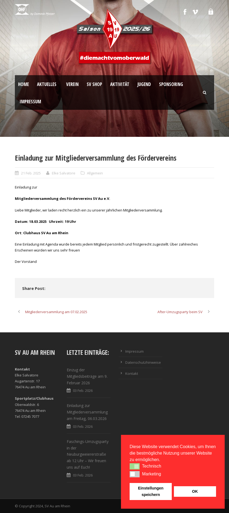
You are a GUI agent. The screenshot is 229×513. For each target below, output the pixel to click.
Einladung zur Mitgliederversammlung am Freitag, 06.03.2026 (87, 412)
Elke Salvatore (63, 173)
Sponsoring (171, 84)
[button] (135, 466)
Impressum (30, 101)
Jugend (144, 84)
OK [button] (195, 491)
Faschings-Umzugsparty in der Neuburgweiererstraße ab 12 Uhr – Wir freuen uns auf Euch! (88, 454)
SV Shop (94, 84)
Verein (72, 84)
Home (23, 84)
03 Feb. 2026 (83, 390)
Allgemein (95, 173)
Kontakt (131, 373)
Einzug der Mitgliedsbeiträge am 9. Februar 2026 (87, 376)
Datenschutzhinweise (143, 362)
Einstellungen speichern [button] (150, 491)
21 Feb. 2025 (31, 173)
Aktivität (119, 84)
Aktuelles (46, 84)
